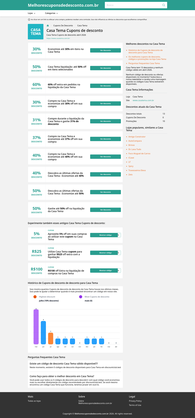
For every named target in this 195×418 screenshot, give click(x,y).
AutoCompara (135, 140)
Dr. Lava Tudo (134, 149)
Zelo (130, 174)
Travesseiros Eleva (137, 170)
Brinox (131, 145)
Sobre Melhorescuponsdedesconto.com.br (95, 402)
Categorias (51, 13)
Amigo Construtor (137, 136)
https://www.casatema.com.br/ (58, 38)
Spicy (130, 166)
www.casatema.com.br (143, 100)
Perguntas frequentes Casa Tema (144, 63)
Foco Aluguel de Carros (139, 153)
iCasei (131, 157)
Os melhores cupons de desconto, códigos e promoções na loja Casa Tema (147, 57)
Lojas (32, 13)
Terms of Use (135, 405)
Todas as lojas (34, 401)
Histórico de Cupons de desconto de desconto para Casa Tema (145, 51)
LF (129, 162)
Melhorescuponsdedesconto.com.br (63, 5)
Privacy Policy (135, 401)
